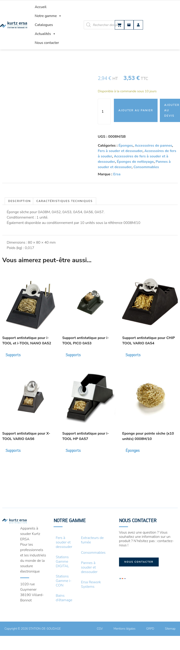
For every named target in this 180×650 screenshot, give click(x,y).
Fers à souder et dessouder (120, 150)
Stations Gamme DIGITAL (62, 561)
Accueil (40, 6)
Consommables (146, 167)
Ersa (116, 174)
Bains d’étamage (64, 598)
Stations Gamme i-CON (64, 581)
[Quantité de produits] (104, 111)
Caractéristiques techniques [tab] (64, 201)
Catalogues (44, 24)
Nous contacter (47, 42)
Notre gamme (48, 15)
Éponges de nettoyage (135, 161)
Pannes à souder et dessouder (89, 567)
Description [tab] (19, 201)
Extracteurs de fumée (92, 540)
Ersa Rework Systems (91, 584)
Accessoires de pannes (153, 145)
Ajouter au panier (135, 110)
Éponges (126, 145)
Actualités (45, 33)
